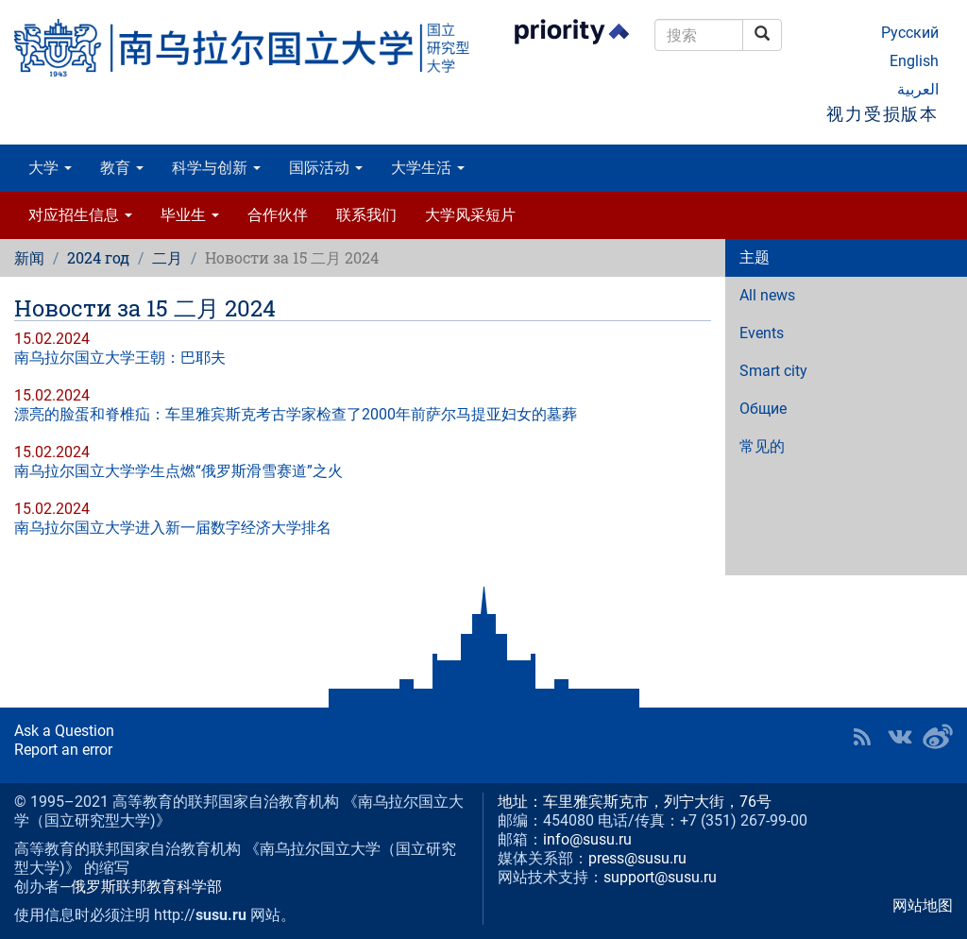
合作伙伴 (277, 215)
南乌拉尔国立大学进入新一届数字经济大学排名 (172, 528)
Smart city (773, 371)
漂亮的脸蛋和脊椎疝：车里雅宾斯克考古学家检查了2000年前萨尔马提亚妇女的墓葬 (295, 414)
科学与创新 (216, 168)
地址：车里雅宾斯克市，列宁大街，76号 (635, 802)
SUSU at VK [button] (900, 737)
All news (767, 295)
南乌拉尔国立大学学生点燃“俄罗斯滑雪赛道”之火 (178, 471)
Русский (910, 33)
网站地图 (922, 905)
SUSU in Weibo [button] (938, 737)
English (914, 61)
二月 (167, 257)
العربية (918, 89)
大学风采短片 (470, 215)
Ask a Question (64, 731)
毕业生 (190, 215)
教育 (122, 168)
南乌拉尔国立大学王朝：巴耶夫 (120, 358)
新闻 (29, 257)
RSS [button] (862, 737)
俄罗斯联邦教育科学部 (146, 887)
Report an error (63, 750)
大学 (50, 168)
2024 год (98, 257)
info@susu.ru (587, 839)
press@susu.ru (637, 858)
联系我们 (366, 215)
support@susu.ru (660, 877)
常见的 (762, 446)
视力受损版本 (882, 114)
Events (761, 333)
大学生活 (428, 168)
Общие (763, 409)
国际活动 (326, 168)
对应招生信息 (80, 215)
